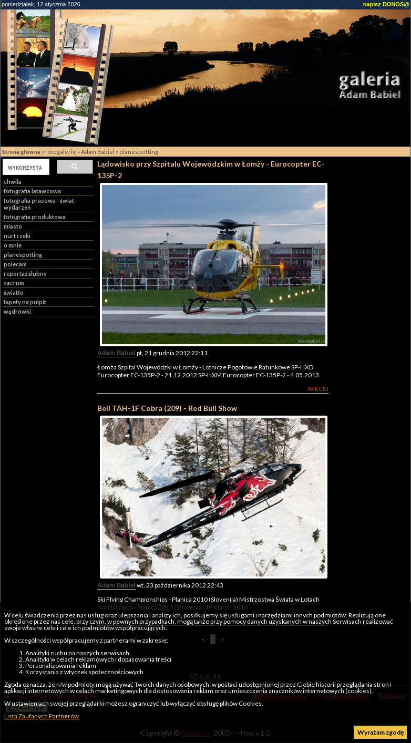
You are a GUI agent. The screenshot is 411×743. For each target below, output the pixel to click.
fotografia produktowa (35, 216)
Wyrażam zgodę (380, 732)
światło (14, 292)
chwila (13, 181)
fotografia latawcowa (32, 191)
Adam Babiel (98, 151)
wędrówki (17, 311)
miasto (13, 226)
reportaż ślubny (25, 273)
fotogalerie (60, 151)
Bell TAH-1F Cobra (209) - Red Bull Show (167, 408)
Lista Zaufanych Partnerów (41, 716)
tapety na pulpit (25, 301)
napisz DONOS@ (386, 4)
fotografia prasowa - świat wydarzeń (39, 204)
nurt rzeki (17, 235)
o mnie (13, 245)
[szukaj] (25, 167)
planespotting (138, 151)
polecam (15, 264)
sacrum (14, 283)
